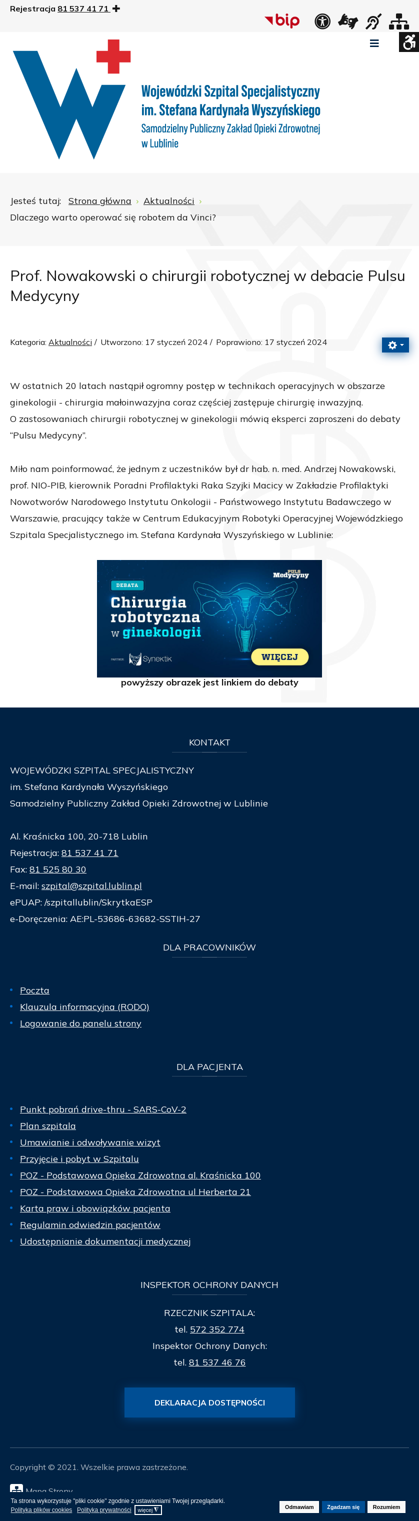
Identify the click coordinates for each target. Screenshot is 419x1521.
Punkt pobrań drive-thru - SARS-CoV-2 (103, 1109)
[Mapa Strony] (212, 1490)
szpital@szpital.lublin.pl (92, 886)
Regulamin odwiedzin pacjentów (90, 1224)
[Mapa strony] (399, 25)
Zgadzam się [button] (343, 1507)
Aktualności (70, 342)
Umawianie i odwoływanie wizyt (90, 1142)
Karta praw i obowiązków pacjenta (95, 1208)
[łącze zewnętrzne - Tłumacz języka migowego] (348, 25)
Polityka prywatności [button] (104, 1510)
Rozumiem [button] (386, 1507)
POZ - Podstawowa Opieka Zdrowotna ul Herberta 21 (135, 1192)
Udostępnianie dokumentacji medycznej (105, 1241)
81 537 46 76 (217, 1362)
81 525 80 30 (58, 869)
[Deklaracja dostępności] (322, 25)
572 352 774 (217, 1329)
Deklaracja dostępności (209, 1403)
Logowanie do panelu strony (81, 1023)
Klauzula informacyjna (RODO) (85, 1006)
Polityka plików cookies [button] (41, 1510)
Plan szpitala (48, 1126)
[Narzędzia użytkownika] (395, 345)
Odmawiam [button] (299, 1507)
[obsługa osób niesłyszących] (374, 25)
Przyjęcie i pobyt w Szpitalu (79, 1158)
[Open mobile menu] (374, 43)
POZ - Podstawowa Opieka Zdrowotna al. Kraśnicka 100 (140, 1175)
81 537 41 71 (90, 852)
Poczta (35, 990)
